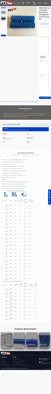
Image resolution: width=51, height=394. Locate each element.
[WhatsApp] (50, 195)
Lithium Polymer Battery (17, 362)
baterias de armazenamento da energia (20, 364)
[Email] (50, 192)
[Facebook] (50, 199)
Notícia (39, 3)
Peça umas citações (34, 3)
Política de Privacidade (5, 364)
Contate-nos (3, 362)
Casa (13, 3)
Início (2, 359)
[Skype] (50, 197)
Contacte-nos (29, 3)
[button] (3, 35)
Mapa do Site (47, 368)
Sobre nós (23, 3)
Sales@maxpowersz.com (45, 363)
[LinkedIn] (50, 202)
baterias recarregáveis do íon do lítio (19, 361)
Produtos (18, 3)
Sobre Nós (3, 361)
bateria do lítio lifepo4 (16, 359)
